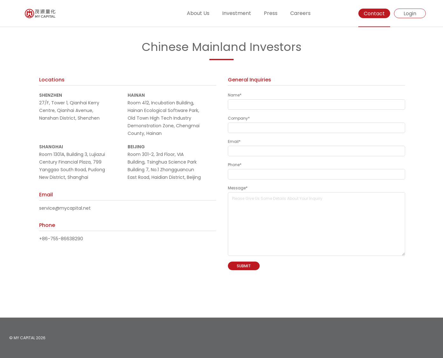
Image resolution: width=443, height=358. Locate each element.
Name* (235, 95)
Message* (238, 188)
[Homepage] (27, 13)
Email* (234, 141)
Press (271, 13)
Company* (239, 118)
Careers (300, 13)
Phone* (235, 164)
